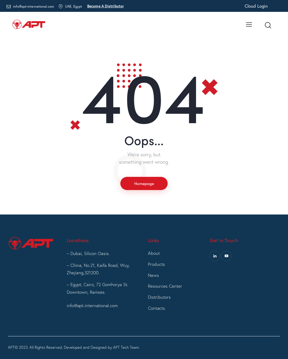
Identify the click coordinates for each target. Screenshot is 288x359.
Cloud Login (256, 6)
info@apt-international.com (93, 305)
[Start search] (267, 25)
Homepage (144, 183)
